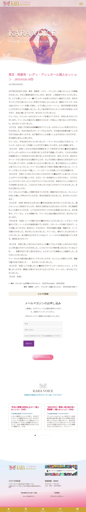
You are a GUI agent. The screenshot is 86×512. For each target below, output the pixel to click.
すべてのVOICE (43, 357)
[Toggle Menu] (81, 4)
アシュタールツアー (28, 413)
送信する (29, 343)
